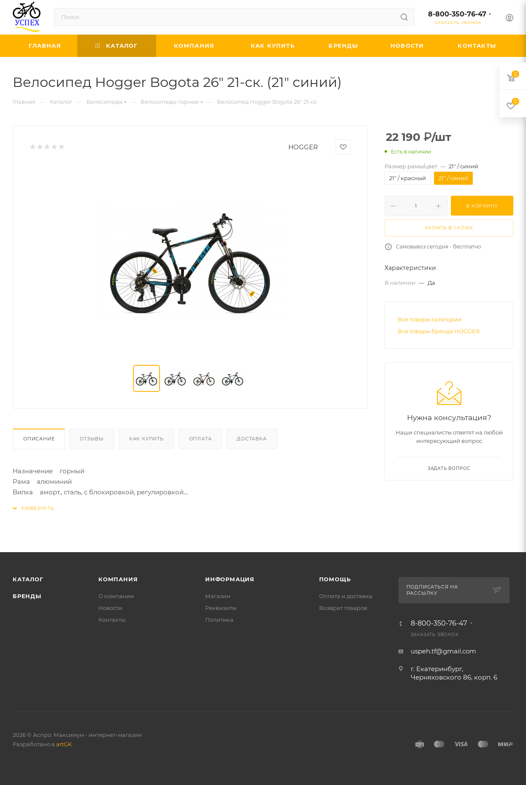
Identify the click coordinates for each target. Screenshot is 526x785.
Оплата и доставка (345, 596)
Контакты (111, 619)
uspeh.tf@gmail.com (443, 651)
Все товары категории (429, 319)
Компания (118, 579)
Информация (230, 579)
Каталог (28, 579)
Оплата (200, 439)
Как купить (146, 439)
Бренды (27, 596)
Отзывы (92, 439)
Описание (38, 439)
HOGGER (303, 147)
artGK (64, 744)
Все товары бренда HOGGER (439, 331)
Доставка (251, 439)
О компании (116, 596)
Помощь (335, 579)
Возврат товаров (343, 607)
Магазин (217, 596)
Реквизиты (220, 607)
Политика (219, 619)
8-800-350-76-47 (457, 14)
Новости (110, 607)
